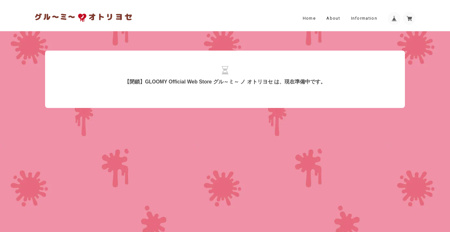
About (333, 18)
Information (364, 18)
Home (309, 18)
